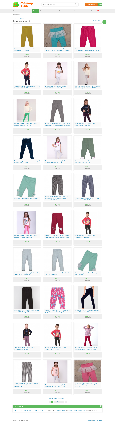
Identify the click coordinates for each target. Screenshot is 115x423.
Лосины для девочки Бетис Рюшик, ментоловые (86, 273)
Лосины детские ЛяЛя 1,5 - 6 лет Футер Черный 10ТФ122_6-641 (26, 311)
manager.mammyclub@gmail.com (76, 410)
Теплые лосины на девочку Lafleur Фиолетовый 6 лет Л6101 (85, 124)
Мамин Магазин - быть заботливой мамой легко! (24, 4)
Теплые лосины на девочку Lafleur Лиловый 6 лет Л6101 (24, 348)
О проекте (89, 420)
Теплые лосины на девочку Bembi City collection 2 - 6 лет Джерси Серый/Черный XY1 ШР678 (56, 198)
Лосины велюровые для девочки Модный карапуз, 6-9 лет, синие (27, 161)
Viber (41, 410)
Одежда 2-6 (22, 18)
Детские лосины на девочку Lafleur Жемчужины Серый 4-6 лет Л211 (56, 385)
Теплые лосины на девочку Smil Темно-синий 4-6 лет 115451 (87, 311)
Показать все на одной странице (57, 398)
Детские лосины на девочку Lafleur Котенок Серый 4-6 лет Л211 (56, 161)
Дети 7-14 (42, 10)
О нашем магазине (97, 20)
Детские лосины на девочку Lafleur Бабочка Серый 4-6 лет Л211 (56, 87)
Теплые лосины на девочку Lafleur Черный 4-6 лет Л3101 (55, 348)
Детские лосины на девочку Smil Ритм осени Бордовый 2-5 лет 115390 (87, 348)
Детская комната (52, 10)
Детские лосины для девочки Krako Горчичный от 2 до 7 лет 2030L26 (25, 49)
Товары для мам (17, 10)
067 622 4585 (28, 410)
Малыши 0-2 (27, 10)
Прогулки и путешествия (65, 10)
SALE (98, 10)
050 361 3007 (18, 410)
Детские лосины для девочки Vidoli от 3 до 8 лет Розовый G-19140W (26, 236)
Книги (92, 10)
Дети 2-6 (35, 10)
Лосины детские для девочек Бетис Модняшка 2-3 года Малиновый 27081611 (86, 384)
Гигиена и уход (77, 10)
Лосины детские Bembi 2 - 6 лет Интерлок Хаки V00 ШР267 (85, 161)
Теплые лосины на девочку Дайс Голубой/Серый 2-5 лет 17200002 (27, 273)
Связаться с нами (97, 420)
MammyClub (16, 14)
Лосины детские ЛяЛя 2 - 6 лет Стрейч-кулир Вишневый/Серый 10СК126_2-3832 (57, 236)
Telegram (36, 410)
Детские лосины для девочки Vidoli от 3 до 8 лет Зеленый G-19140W (26, 124)
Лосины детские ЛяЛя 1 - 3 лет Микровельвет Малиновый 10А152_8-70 (87, 49)
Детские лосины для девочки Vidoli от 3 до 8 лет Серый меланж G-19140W (87, 87)
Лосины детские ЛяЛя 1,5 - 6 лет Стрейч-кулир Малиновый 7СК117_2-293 (57, 311)
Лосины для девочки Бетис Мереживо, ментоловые (26, 199)
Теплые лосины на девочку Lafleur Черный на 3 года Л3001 (85, 236)
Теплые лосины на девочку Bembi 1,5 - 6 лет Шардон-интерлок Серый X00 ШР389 (58, 124)
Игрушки (86, 10)
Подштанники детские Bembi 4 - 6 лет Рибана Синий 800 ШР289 (87, 199)
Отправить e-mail (60, 410)
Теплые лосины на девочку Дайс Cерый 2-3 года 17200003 (57, 273)
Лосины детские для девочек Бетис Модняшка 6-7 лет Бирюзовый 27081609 (57, 49)
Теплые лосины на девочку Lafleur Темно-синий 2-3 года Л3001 (27, 87)
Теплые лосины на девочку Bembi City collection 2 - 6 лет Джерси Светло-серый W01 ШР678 (27, 384)
